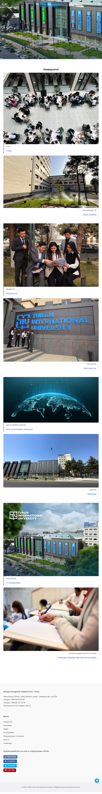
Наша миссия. (90, 368)
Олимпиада (7, 743)
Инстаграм (10, 757)
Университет (7, 722)
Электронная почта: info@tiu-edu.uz (17, 706)
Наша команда (89, 214)
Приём (5, 729)
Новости (6, 740)
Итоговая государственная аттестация (77, 657)
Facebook (10, 761)
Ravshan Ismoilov (73, 787)
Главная (51, 49)
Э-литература (13, 582)
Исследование (8, 732)
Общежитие (12, 293)
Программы (7, 725)
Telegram (10, 766)
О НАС (9, 151)
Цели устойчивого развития (19, 429)
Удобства (91, 494)
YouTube (10, 770)
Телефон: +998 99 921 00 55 (14, 699)
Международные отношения (13, 736)
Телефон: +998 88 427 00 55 (14, 703)
